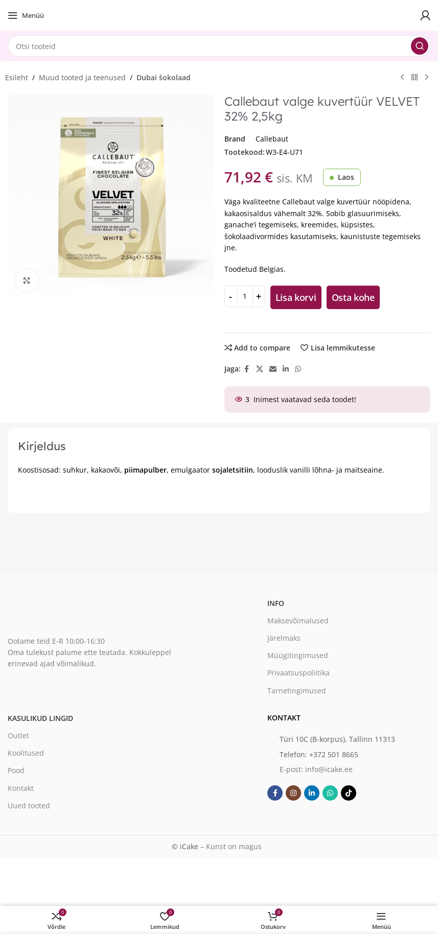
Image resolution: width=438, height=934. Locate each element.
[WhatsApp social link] (298, 369)
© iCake (185, 846)
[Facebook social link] (247, 369)
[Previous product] (402, 78)
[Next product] (427, 78)
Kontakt (21, 788)
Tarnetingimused (296, 690)
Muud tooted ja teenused (82, 77)
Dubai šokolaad (163, 77)
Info (275, 603)
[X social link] (259, 369)
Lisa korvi (295, 297)
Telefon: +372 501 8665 (319, 754)
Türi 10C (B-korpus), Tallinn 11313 (337, 739)
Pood (16, 770)
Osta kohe (353, 297)
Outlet (18, 735)
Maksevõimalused (298, 620)
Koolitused (26, 753)
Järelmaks (284, 638)
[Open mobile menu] (26, 15)
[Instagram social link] (293, 793)
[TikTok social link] (348, 793)
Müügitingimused (297, 655)
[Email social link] (273, 369)
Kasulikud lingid (40, 718)
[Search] (219, 46)
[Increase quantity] (258, 296)
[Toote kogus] (244, 296)
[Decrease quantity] (230, 296)
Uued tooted (29, 805)
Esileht (16, 77)
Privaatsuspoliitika (298, 673)
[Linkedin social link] (286, 369)
